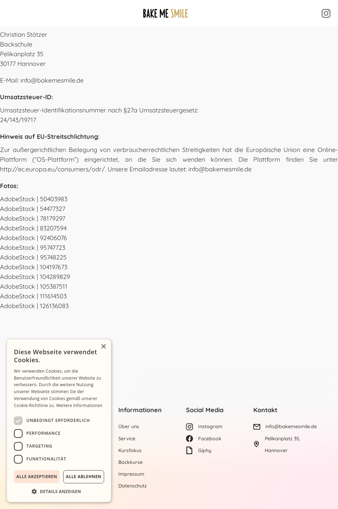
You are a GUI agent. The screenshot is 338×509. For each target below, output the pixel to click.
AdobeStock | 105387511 (33, 286)
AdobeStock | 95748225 (33, 257)
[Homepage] (165, 13)
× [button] (103, 346)
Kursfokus (130, 450)
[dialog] (59, 420)
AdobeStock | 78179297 (32, 218)
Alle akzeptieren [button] (36, 477)
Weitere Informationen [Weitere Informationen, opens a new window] (79, 405)
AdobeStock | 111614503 (33, 296)
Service (126, 438)
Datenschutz (132, 486)
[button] (13, 13)
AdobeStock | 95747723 (32, 248)
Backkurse (130, 462)
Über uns (128, 426)
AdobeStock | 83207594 (33, 228)
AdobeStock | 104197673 (33, 267)
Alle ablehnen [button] (83, 477)
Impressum (131, 474)
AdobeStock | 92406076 (33, 238)
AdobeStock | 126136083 (34, 306)
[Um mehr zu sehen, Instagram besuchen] (326, 13)
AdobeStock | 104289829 (35, 277)
